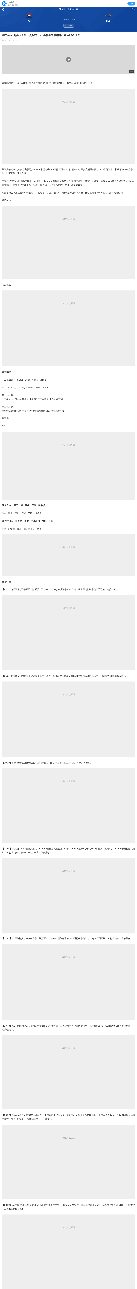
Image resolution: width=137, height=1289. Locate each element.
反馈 (133, 9)
